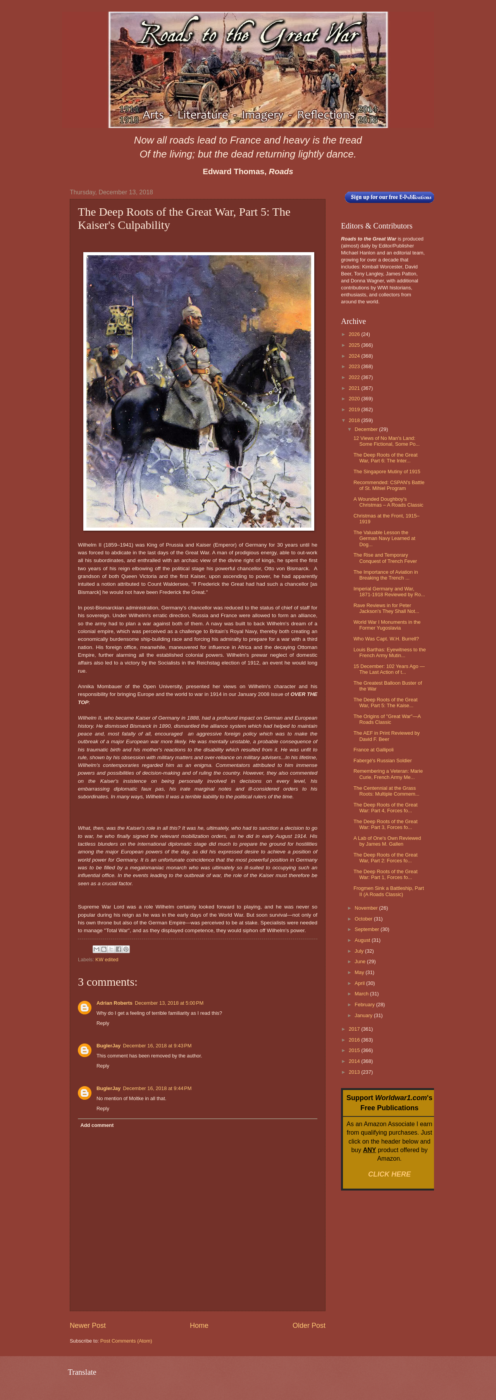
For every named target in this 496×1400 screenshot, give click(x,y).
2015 (355, 1050)
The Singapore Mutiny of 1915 (386, 471)
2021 (355, 388)
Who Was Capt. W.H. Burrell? (386, 639)
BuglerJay (108, 1046)
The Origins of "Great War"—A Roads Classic (386, 719)
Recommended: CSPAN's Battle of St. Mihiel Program (388, 485)
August (363, 940)
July (360, 951)
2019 (355, 409)
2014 (355, 1061)
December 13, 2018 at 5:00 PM (169, 1003)
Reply (102, 1023)
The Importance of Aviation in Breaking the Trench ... (385, 575)
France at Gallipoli (373, 750)
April (360, 983)
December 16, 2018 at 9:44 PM (157, 1088)
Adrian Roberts (114, 1003)
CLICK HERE (389, 1174)
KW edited (106, 959)
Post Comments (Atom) (126, 1341)
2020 (355, 398)
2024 (355, 356)
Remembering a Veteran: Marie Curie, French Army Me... (388, 774)
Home (199, 1325)
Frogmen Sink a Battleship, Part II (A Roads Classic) (388, 891)
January (364, 1015)
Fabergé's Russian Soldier (382, 760)
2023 (355, 366)
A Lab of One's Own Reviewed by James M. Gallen (387, 841)
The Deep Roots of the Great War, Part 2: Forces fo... (385, 858)
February (365, 1004)
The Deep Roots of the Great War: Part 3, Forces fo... (385, 824)
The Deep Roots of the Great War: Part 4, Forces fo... (385, 807)
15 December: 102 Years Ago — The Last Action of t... (389, 669)
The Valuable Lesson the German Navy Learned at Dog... (384, 538)
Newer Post (88, 1325)
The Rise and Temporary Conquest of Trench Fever (385, 558)
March (362, 994)
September (368, 929)
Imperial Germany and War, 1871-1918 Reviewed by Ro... (389, 591)
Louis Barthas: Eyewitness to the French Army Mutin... (389, 652)
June (361, 961)
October (364, 919)
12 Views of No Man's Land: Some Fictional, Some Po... (386, 441)
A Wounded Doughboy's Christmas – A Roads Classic (388, 502)
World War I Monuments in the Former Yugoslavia (386, 625)
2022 (355, 377)
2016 (355, 1040)
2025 (355, 345)
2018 (355, 420)
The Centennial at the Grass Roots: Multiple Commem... (386, 791)
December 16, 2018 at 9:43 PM (157, 1046)
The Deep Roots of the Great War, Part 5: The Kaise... (385, 702)
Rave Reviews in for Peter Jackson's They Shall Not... (386, 608)
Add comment (97, 1125)
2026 (355, 334)
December (367, 429)
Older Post (309, 1325)
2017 (355, 1029)
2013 (355, 1072)
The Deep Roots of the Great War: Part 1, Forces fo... (385, 874)
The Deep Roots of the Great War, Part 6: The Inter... (385, 458)
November (367, 908)
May (360, 972)
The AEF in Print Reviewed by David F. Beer (386, 736)
